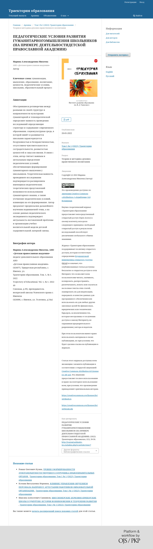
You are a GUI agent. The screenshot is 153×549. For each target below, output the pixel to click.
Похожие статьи (23, 463)
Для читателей (113, 33)
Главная (16, 25)
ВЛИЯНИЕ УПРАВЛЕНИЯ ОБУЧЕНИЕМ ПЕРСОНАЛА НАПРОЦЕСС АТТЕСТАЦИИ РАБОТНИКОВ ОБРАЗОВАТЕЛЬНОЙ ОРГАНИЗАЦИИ (56, 487)
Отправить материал (118, 55)
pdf (67, 119)
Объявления (50, 15)
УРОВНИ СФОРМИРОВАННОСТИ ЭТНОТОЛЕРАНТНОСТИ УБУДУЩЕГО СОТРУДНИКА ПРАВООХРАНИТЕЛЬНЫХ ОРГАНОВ (56, 473)
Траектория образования (31, 10)
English (109, 72)
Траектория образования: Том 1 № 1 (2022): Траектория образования (55, 504)
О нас (64, 15)
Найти (137, 15)
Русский (110, 76)
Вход (142, 2)
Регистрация (130, 2)
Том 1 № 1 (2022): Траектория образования (54, 25)
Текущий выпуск (17, 15)
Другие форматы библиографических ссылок (77, 450)
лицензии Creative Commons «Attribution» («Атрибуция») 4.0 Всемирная (76, 197)
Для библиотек (113, 42)
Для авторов (111, 38)
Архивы (35, 15)
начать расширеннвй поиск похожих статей (55, 511)
